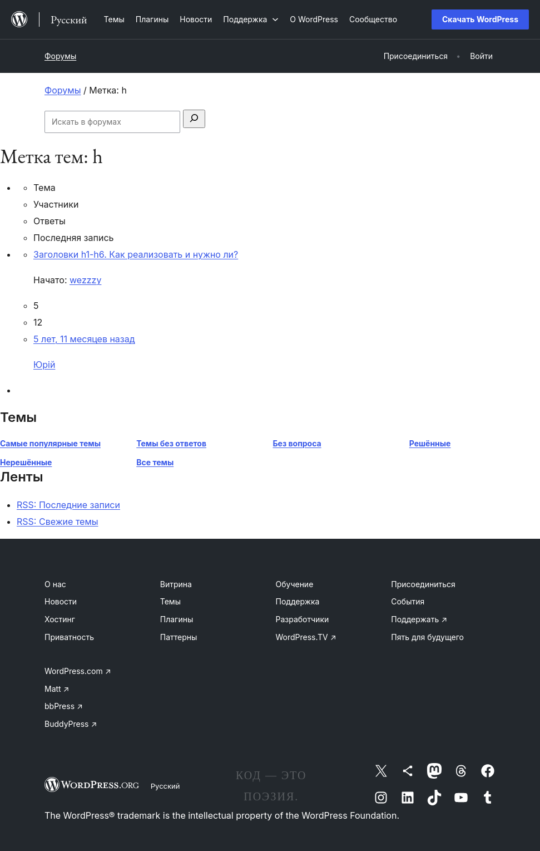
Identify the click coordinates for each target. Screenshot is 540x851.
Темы (170, 601)
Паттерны (178, 637)
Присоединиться (423, 584)
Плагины (176, 619)
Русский (165, 785)
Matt (56, 688)
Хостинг (59, 619)
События (407, 601)
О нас (55, 584)
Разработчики (302, 619)
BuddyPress (70, 724)
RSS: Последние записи (68, 504)
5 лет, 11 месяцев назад (84, 339)
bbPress (63, 706)
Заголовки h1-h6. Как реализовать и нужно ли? (135, 254)
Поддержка (298, 601)
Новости (60, 601)
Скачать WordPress (480, 19)
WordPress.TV (306, 637)
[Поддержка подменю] (250, 19)
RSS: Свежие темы (57, 521)
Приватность (69, 637)
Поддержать (419, 619)
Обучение (295, 584)
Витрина (176, 584)
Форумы (60, 56)
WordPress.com (77, 671)
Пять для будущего (427, 637)
